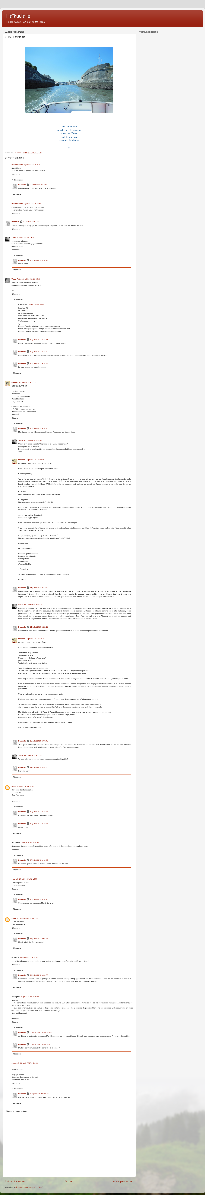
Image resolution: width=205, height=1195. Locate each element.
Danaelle (22, 185)
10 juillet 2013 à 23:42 (33, 440)
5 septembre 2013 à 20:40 (41, 1032)
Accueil (69, 1181)
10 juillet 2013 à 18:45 (39, 428)
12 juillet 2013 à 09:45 (39, 741)
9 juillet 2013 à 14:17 (38, 185)
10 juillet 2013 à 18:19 (39, 260)
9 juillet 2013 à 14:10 (32, 164)
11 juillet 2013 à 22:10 (39, 627)
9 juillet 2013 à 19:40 (36, 304)
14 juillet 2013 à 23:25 (39, 767)
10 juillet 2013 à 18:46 (39, 812)
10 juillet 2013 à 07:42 (25, 786)
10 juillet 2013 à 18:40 (39, 351)
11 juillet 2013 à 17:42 (39, 588)
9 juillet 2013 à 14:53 (32, 204)
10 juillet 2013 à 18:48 (39, 899)
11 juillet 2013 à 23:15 (35, 639)
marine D (15, 1063)
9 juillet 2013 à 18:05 (31, 279)
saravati (14, 879)
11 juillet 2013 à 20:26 (33, 605)
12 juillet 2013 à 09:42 (39, 938)
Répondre (15, 174)
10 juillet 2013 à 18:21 (39, 339)
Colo (13, 786)
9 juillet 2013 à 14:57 (31, 222)
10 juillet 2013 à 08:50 (30, 842)
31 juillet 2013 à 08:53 (30, 997)
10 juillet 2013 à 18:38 (28, 879)
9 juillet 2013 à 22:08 (27, 382)
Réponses (18, 180)
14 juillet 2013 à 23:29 (39, 975)
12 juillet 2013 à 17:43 (33, 755)
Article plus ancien (122, 1181)
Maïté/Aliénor (17, 164)
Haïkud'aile (18, 16)
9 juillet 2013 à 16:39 (25, 237)
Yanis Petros (17, 279)
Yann (13, 237)
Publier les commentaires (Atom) (29, 1187)
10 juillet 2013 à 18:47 (39, 824)
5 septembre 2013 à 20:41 (41, 1044)
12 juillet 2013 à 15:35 (29, 957)
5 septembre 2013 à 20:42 (41, 1094)
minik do (15, 918)
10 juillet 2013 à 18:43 (39, 363)
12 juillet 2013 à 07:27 (29, 918)
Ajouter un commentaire (16, 1111)
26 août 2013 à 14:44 (29, 1063)
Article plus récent (15, 1181)
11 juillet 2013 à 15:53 (35, 460)
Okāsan (14, 382)
